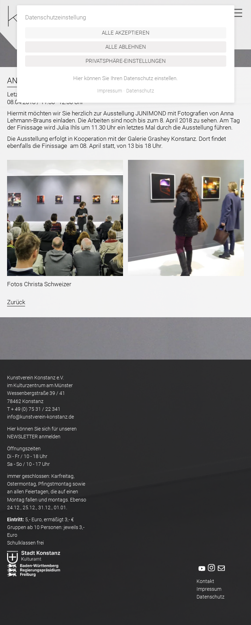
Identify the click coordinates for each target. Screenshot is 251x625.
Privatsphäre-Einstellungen (126, 61)
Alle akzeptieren (126, 33)
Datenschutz (210, 597)
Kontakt (205, 581)
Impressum (209, 589)
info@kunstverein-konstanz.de (40, 417)
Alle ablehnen (125, 47)
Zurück (16, 302)
